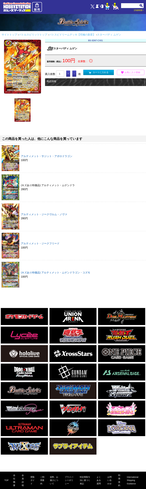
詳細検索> (139, 10)
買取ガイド (32, 480)
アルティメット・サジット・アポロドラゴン (46, 156)
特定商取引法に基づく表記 (85, 480)
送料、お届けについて (54, 480)
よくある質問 (99, 480)
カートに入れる (99, 72)
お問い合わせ (109, 480)
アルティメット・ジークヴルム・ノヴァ (44, 214)
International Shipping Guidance (132, 480)
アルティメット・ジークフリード (40, 243)
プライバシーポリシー (69, 480)
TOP (6, 480)
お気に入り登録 (130, 72)
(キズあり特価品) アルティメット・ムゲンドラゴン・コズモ (55, 272)
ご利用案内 (42, 480)
